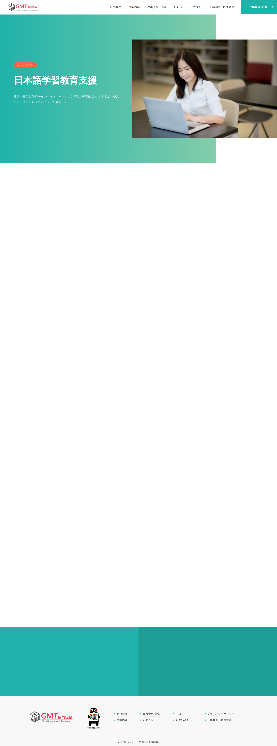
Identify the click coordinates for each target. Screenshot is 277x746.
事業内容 (122, 720)
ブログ (180, 713)
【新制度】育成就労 (219, 720)
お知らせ (148, 720)
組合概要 (122, 713)
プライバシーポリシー (220, 713)
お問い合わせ (184, 720)
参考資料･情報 (152, 713)
